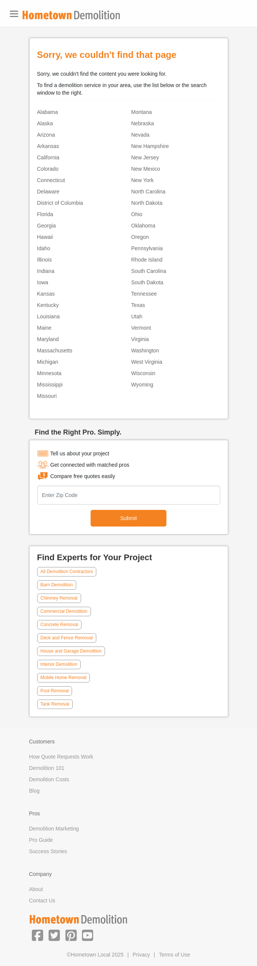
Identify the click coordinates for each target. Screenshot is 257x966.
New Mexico (145, 169)
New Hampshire (150, 146)
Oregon (140, 237)
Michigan (47, 362)
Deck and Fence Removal (67, 637)
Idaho (43, 248)
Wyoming (142, 385)
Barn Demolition (57, 584)
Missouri (47, 396)
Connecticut (51, 180)
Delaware (48, 192)
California (48, 157)
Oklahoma (143, 226)
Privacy (141, 955)
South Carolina (148, 271)
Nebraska (142, 123)
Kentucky (48, 305)
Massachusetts (54, 350)
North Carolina (148, 192)
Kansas (46, 294)
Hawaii (45, 237)
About (36, 889)
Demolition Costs (49, 779)
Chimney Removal (59, 598)
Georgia (46, 226)
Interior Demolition (59, 664)
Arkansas (48, 146)
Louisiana (48, 316)
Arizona (46, 135)
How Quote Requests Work (61, 757)
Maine (44, 328)
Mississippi (50, 385)
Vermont (141, 328)
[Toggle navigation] (14, 13)
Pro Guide (41, 840)
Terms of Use (174, 955)
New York (142, 180)
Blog (34, 791)
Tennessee (144, 294)
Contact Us (42, 900)
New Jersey (145, 157)
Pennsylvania (147, 248)
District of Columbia (60, 203)
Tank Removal (55, 704)
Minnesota (49, 373)
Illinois (44, 260)
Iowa (43, 282)
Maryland (48, 339)
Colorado (48, 169)
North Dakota (146, 203)
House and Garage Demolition (71, 651)
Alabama (47, 112)
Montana (141, 112)
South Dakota (147, 282)
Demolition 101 (46, 768)
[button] (37, 935)
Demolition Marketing (54, 829)
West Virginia (146, 362)
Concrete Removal (59, 624)
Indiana (46, 271)
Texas (138, 305)
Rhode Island (147, 260)
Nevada (140, 135)
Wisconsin (143, 373)
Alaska (45, 123)
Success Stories (48, 851)
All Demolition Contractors (67, 571)
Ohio (137, 214)
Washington (145, 350)
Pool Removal (55, 690)
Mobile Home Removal (63, 677)
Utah (137, 316)
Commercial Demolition (64, 611)
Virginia (140, 339)
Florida (45, 214)
